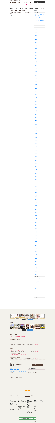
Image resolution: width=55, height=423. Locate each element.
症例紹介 (26, 8)
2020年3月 (36, 133)
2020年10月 (36, 124)
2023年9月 (36, 75)
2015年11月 (36, 199)
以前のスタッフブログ (37, 285)
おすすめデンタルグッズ (37, 278)
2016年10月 (36, 183)
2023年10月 (36, 74)
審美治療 (11, 370)
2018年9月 (36, 150)
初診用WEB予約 (42, 8)
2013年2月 (36, 238)
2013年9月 (36, 228)
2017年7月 (36, 170)
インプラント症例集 (37, 281)
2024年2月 (36, 68)
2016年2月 (36, 195)
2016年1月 (36, 196)
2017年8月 (36, 169)
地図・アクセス (39, 2)
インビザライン (16, 371)
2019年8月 (36, 140)
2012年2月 (36, 254)
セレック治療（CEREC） (13, 408)
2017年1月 (36, 179)
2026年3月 (36, 32)
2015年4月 (36, 209)
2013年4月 (36, 235)
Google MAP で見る (27, 390)
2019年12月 (36, 137)
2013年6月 (36, 232)
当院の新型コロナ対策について (37, 364)
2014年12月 (36, 215)
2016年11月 (36, 182)
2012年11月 (36, 241)
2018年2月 (36, 160)
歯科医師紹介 (35, 410)
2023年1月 (36, 87)
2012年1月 (36, 255)
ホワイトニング (20, 370)
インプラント (16, 370)
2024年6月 (36, 62)
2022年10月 (36, 91)
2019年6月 (36, 143)
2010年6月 (36, 268)
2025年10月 (36, 39)
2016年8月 (36, 186)
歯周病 (28, 407)
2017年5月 (36, 173)
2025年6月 (36, 45)
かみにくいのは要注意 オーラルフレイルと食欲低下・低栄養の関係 (39, 17)
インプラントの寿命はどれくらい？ (22, 405)
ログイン (36, 299)
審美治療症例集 (12, 409)
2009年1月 (36, 274)
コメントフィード (36, 302)
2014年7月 (36, 218)
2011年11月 (36, 258)
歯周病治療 (13, 370)
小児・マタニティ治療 (29, 412)
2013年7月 (36, 231)
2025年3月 (36, 49)
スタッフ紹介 (35, 411)
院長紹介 (35, 408)
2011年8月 (36, 261)
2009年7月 (36, 271)
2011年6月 (36, 264)
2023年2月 (36, 85)
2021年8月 (36, 111)
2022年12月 (36, 88)
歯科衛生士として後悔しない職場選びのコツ (39, 21)
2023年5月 (36, 81)
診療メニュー (21, 8)
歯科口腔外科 (15, 369)
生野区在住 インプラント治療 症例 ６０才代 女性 (39, 23)
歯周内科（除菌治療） (29, 401)
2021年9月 (36, 110)
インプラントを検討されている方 (22, 401)
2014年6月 (36, 219)
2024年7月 (36, 61)
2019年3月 (36, 146)
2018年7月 (36, 153)
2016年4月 (36, 192)
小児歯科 (12, 369)
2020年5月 (36, 130)
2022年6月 (36, 97)
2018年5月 (36, 156)
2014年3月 (36, 222)
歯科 (10, 369)
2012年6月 (36, 248)
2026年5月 (36, 29)
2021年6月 (36, 114)
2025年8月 (36, 42)
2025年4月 (36, 48)
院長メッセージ (35, 409)
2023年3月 (36, 84)
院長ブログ (36, 295)
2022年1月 (36, 104)
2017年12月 (36, 163)
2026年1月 (36, 35)
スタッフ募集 (37, 8)
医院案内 (17, 8)
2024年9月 (36, 58)
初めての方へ (12, 8)
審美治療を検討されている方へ (13, 404)
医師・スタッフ (31, 8)
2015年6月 (36, 206)
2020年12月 (36, 121)
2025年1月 (36, 52)
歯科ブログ (36, 291)
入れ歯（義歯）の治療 (29, 411)
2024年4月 (36, 65)
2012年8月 (36, 245)
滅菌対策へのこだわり (36, 405)
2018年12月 (36, 147)
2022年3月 (36, 101)
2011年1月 (36, 267)
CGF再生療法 (19, 407)
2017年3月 (36, 176)
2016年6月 (36, 189)
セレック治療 (20, 371)
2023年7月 (36, 78)
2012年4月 (36, 251)
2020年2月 (36, 134)
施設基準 (35, 406)
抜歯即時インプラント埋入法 (21, 406)
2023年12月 (36, 71)
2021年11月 (36, 107)
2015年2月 (36, 212)
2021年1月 (36, 120)
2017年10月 (36, 166)
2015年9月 (36, 202)
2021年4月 (36, 117)
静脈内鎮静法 (19, 408)
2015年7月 (36, 205)
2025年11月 (36, 38)
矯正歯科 (18, 369)
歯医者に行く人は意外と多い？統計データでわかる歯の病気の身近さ (39, 15)
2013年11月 (36, 225)
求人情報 (36, 292)
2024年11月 (36, 55)
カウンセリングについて (13, 401)
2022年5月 (36, 98)
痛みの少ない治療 (15, 395)
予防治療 (14, 371)
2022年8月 (36, 94)
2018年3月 (36, 159)
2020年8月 (36, 127)
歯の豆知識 (36, 288)
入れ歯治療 (23, 370)
